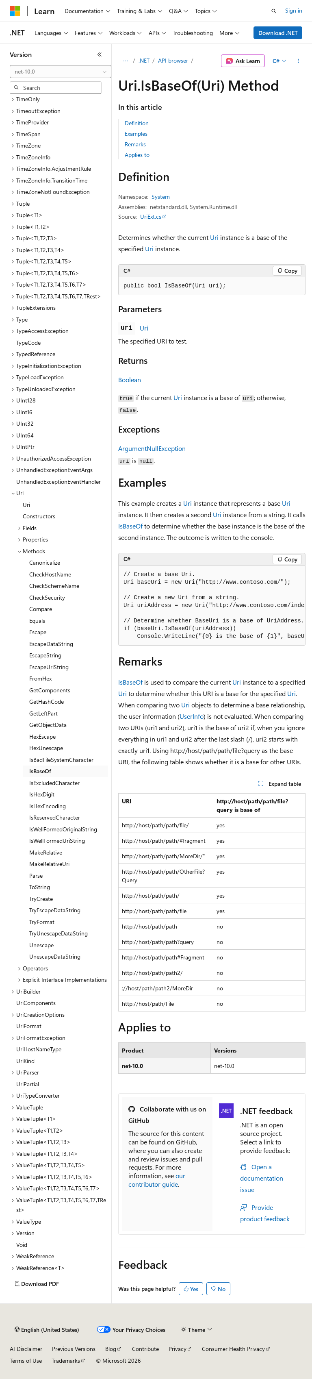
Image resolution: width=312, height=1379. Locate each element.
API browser (173, 60)
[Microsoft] (15, 11)
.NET (144, 60)
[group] (212, 606)
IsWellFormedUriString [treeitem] (57, 840)
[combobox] (60, 71)
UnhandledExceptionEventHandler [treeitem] (58, 481)
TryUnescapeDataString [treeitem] (58, 933)
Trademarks (66, 1360)
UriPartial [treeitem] (27, 1084)
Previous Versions (73, 1349)
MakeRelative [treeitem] (45, 852)
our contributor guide (156, 1179)
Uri (214, 237)
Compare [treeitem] (40, 609)
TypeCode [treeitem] (28, 342)
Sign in (293, 10)
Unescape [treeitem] (41, 945)
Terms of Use (26, 1360)
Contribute (145, 1349)
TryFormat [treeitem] (41, 922)
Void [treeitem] (21, 1244)
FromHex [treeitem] (40, 678)
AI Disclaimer (26, 1349)
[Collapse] (99, 54)
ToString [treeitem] (39, 887)
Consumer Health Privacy (233, 1349)
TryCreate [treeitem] (41, 899)
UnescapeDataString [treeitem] (54, 956)
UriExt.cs (150, 216)
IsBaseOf (130, 526)
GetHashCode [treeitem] (46, 701)
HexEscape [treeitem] (42, 736)
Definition (137, 123)
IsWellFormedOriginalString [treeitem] (63, 829)
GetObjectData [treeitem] (48, 725)
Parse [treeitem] (36, 875)
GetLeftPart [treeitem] (43, 713)
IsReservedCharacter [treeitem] (54, 817)
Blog (110, 1349)
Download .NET (278, 33)
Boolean (129, 379)
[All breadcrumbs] (125, 60)
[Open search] (274, 11)
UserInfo (192, 716)
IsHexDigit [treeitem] (41, 794)
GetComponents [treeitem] (49, 690)
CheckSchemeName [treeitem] (54, 585)
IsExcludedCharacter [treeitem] (54, 783)
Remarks (135, 144)
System (161, 196)
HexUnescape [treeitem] (46, 748)
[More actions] (298, 60)
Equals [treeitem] (37, 620)
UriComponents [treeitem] (36, 1003)
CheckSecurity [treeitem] (47, 597)
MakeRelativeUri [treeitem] (49, 864)
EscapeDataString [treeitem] (51, 644)
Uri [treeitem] (26, 505)
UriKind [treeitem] (25, 1061)
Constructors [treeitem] (39, 516)
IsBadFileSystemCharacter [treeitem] (61, 759)
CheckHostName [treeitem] (50, 574)
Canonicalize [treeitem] (44, 562)
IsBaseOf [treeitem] (40, 771)
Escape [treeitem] (37, 632)
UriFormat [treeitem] (28, 1026)
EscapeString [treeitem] (45, 655)
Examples (136, 133)
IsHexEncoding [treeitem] (47, 806)
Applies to (137, 155)
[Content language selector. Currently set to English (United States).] (47, 1329)
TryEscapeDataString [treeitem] (54, 910)
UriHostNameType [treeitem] (38, 1049)
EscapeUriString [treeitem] (49, 667)
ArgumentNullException (152, 448)
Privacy (177, 1349)
